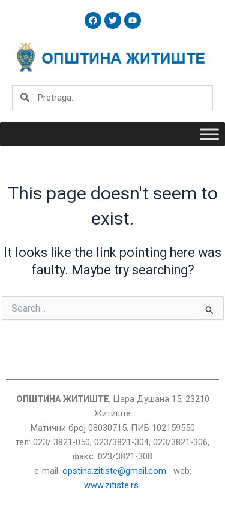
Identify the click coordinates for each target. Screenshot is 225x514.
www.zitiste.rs (112, 485)
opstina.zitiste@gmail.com (114, 470)
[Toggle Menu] (209, 134)
